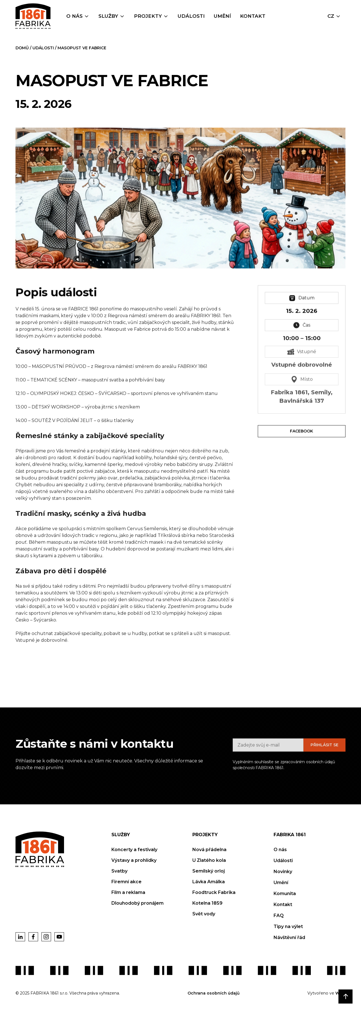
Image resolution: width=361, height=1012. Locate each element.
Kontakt (252, 16)
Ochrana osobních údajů (214, 993)
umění (222, 16)
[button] (78, 16)
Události (191, 16)
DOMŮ (23, 47)
